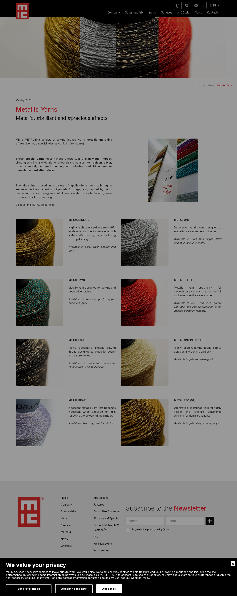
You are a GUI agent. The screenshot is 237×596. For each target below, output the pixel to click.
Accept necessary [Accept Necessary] (73, 588)
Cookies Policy (140, 577)
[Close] (233, 563)
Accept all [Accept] (109, 588)
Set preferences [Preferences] (28, 588)
